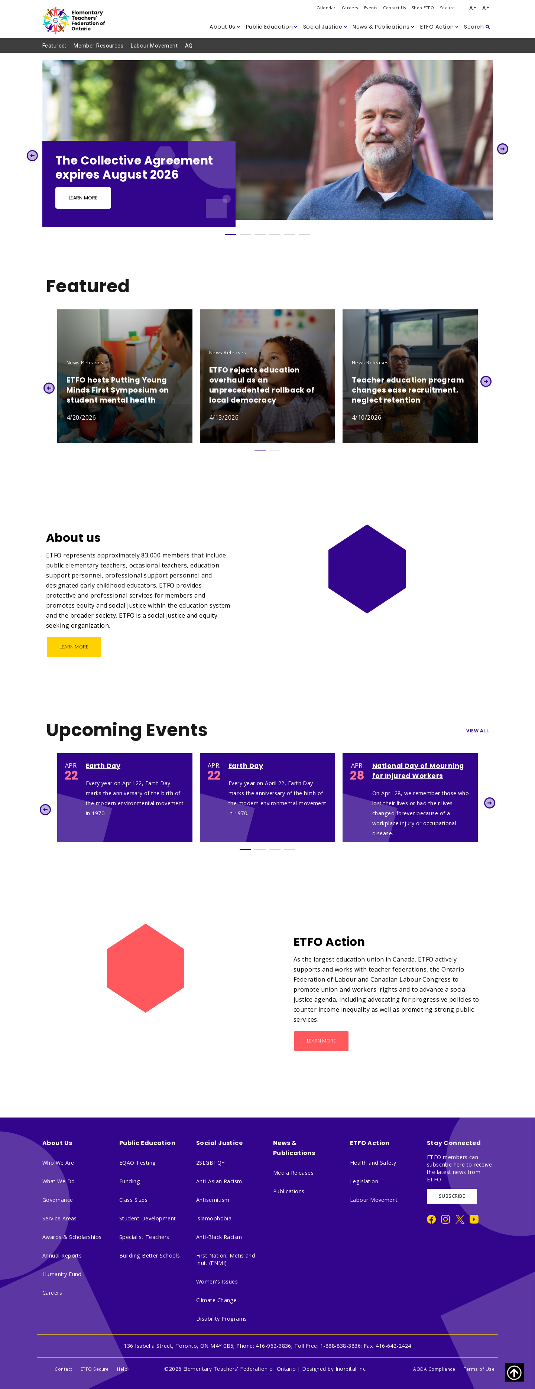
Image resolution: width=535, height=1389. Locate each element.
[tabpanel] (267, 143)
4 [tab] (275, 234)
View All (477, 731)
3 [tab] (260, 234)
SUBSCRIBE (452, 1196)
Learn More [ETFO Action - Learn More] (321, 1041)
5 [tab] (289, 234)
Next (502, 148)
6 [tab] (304, 234)
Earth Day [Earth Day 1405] (103, 765)
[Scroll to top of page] (514, 1372)
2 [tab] (245, 234)
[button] (225, 27)
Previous (32, 155)
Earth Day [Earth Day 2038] (245, 765)
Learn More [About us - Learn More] (74, 647)
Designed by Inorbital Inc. (334, 1368)
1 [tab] (230, 234)
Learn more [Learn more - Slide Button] (83, 198)
